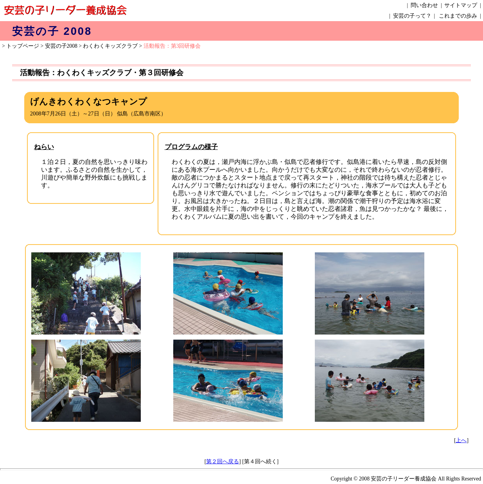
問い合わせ (424, 5)
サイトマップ (460, 5)
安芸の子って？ (412, 16)
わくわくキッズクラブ (110, 46)
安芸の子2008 (61, 46)
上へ (461, 440)
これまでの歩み (458, 16)
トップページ (22, 46)
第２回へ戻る (222, 461)
